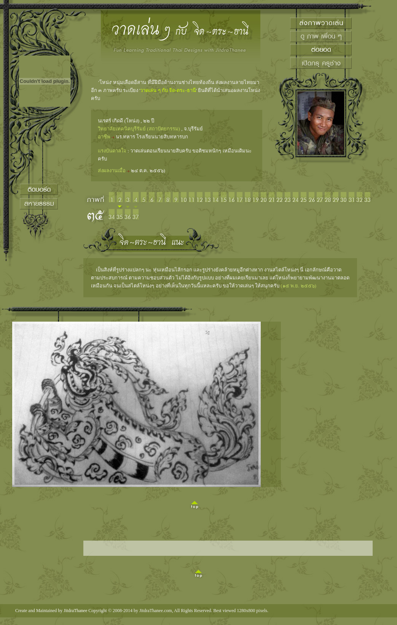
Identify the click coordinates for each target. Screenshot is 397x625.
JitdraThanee (75, 610)
